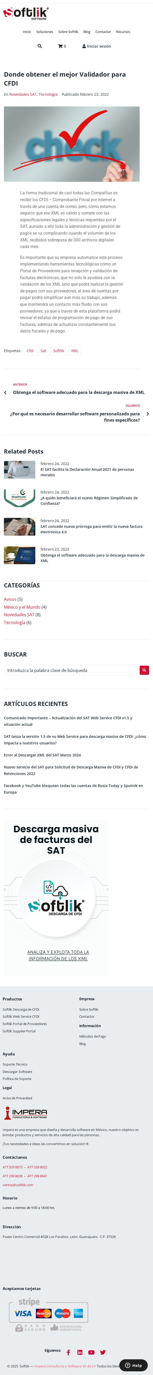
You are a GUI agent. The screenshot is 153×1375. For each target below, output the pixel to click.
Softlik (58, 350)
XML (74, 350)
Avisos (10, 599)
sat (43, 350)
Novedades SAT (23, 94)
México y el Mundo (22, 607)
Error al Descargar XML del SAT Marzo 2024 (42, 754)
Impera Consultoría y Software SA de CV (65, 1366)
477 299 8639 (12, 1176)
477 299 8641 (37, 1176)
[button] (45, 32)
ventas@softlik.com (18, 1184)
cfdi (30, 350)
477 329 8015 (12, 1167)
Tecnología (48, 94)
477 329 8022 (37, 1167)
